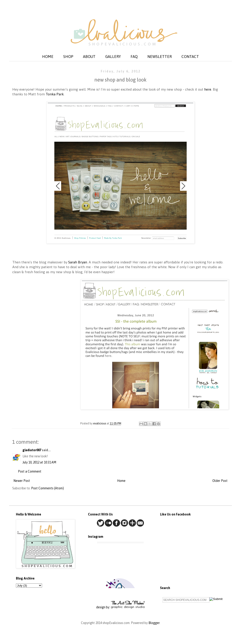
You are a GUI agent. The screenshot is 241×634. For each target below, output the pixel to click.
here (207, 89)
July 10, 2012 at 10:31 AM (39, 462)
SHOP (68, 56)
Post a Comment (29, 471)
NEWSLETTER (159, 56)
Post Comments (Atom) (47, 488)
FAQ (134, 56)
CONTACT (190, 56)
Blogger (154, 623)
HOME (47, 56)
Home (121, 481)
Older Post (220, 481)
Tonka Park (55, 94)
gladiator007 (32, 450)
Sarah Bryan (77, 262)
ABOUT (89, 56)
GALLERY (113, 56)
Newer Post (21, 481)
